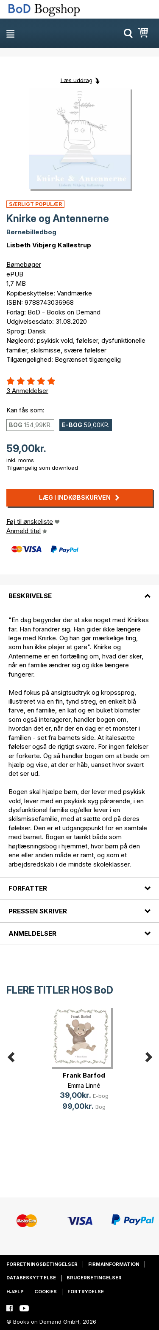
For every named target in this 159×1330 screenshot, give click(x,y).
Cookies (45, 1292)
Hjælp (15, 1292)
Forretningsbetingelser (42, 1264)
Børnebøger (23, 264)
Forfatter (27, 888)
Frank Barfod (84, 1075)
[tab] (79, 590)
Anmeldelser (32, 933)
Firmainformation (113, 1264)
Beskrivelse (30, 596)
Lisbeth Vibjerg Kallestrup (48, 245)
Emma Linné (84, 1085)
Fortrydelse (85, 1292)
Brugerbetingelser (94, 1278)
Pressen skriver (37, 911)
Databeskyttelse (31, 1278)
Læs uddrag (76, 79)
